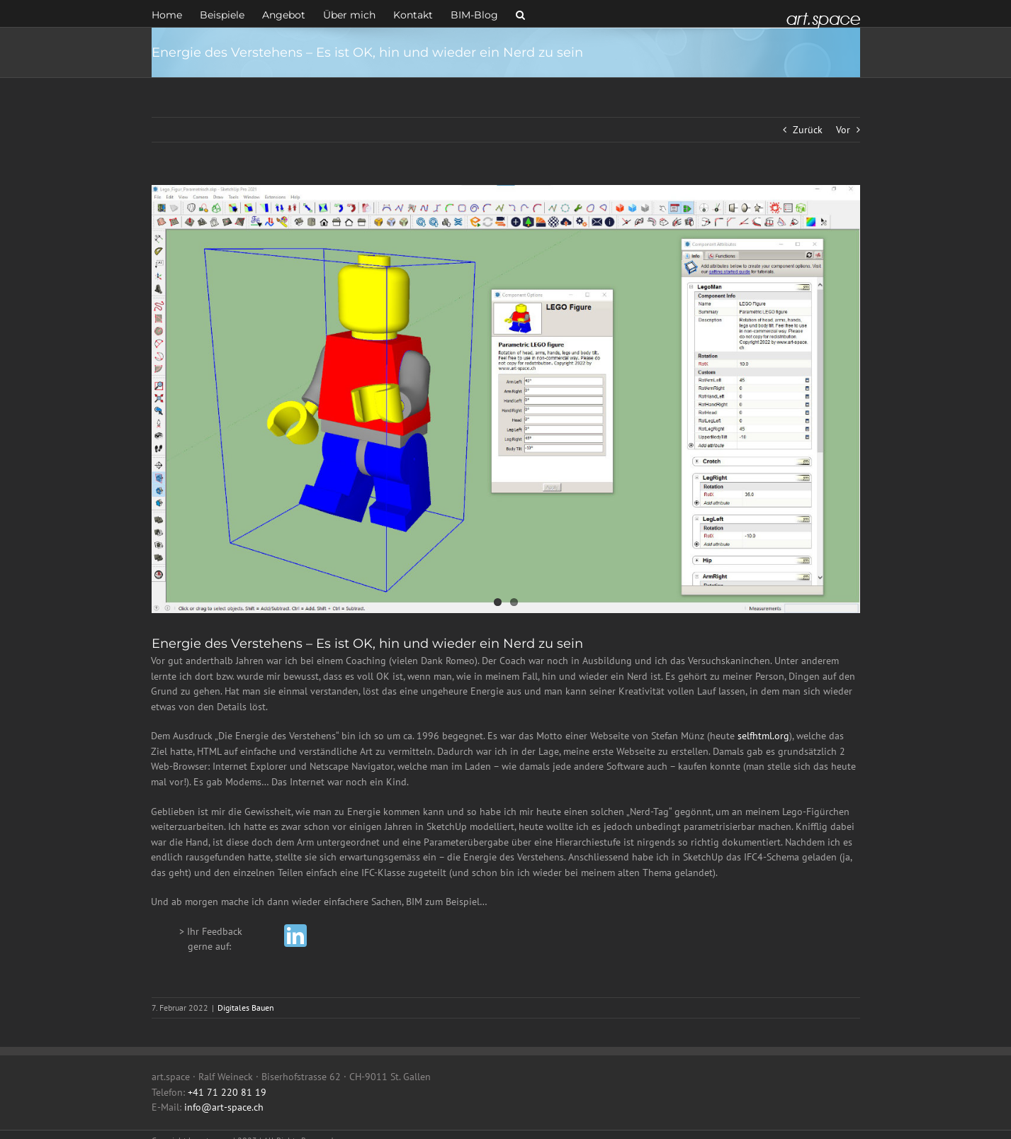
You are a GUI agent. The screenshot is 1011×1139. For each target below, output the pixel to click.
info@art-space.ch (224, 1107)
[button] (520, 13)
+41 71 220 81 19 (227, 1092)
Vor (843, 129)
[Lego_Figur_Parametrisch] (506, 399)
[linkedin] (295, 935)
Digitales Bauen (246, 1007)
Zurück (808, 129)
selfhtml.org (763, 735)
